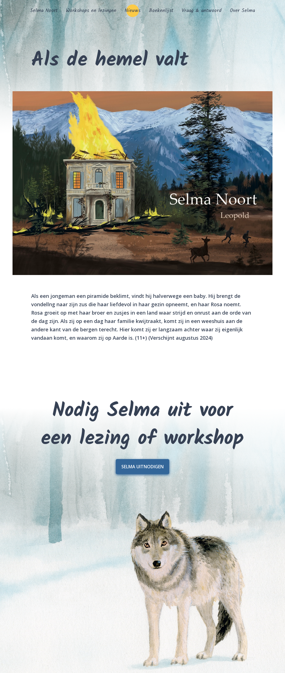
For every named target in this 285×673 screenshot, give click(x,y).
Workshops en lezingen (91, 11)
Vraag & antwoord (202, 11)
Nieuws (133, 11)
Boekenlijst (161, 11)
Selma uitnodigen (142, 467)
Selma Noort (44, 11)
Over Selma (242, 11)
